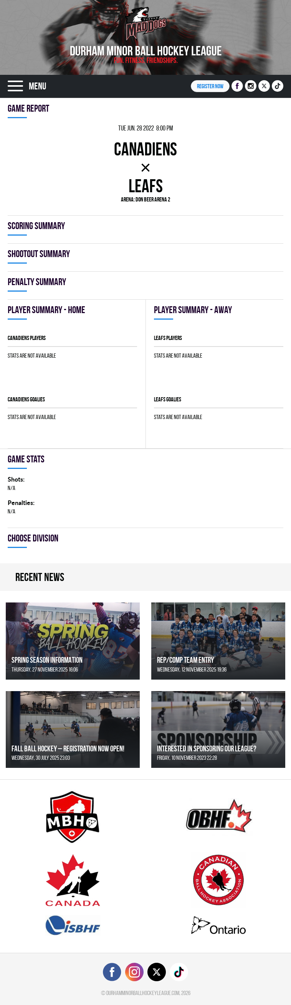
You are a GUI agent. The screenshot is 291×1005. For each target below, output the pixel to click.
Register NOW (210, 86)
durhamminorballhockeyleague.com (142, 993)
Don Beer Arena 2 (153, 199)
